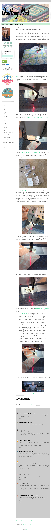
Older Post (46, 521)
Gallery (16, 24)
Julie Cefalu (21, 422)
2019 (3, 113)
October (5, 117)
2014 (3, 151)
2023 (3, 108)
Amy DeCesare (22, 451)
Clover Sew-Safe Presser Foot (8, 132)
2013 (3, 153)
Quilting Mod (14, 12)
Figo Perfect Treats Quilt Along (8, 136)
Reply (20, 418)
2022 (3, 109)
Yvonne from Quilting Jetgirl (25, 413)
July (4, 120)
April (4, 124)
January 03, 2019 (36, 413)
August (5, 119)
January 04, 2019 (25, 430)
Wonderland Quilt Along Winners (8, 142)
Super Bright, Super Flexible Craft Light (25, 38)
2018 (3, 146)
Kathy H (21, 440)
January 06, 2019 (29, 451)
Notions (21, 407)
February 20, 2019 (34, 495)
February (5, 127)
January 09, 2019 (26, 474)
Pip (19, 483)
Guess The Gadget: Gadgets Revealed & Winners (7, 134)
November (5, 116)
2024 (3, 106)
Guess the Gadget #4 (6, 141)
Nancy (20, 462)
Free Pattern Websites (9, 24)
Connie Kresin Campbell (24, 495)
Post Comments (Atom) (27, 524)
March (5, 126)
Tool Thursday (34, 407)
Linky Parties (22, 24)
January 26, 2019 (24, 483)
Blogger (27, 529)
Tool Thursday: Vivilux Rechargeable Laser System (7, 139)
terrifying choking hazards (28, 317)
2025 (3, 105)
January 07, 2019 (25, 462)
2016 (3, 148)
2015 (3, 150)
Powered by (8, 58)
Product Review (26, 407)
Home (3, 24)
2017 (3, 147)
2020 (4, 112)
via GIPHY (33, 393)
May (4, 123)
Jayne (20, 430)
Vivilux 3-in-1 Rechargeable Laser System (31, 152)
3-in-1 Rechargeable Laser (23, 190)
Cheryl (20, 474)
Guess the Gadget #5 (6, 137)
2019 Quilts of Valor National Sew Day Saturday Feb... (8, 130)
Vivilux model (24, 313)
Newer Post (19, 521)
